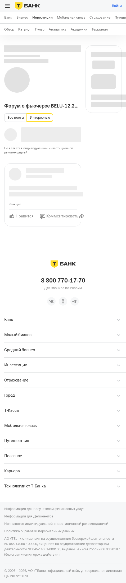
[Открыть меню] (7, 6)
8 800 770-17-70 (63, 280)
